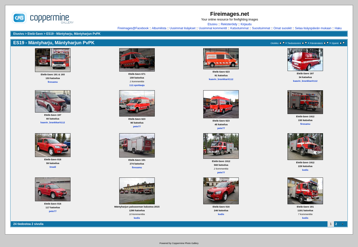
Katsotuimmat (239, 28)
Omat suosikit (283, 28)
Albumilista (159, 28)
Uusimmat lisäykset (183, 28)
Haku (338, 28)
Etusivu (212, 24)
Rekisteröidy (229, 24)
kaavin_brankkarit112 (221, 79)
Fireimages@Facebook (133, 28)
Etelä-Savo (35, 34)
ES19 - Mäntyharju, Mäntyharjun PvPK (73, 34)
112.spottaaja (136, 85)
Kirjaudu (246, 24)
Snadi (53, 167)
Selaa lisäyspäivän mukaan (313, 28)
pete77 (136, 126)
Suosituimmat (261, 28)
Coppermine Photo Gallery (185, 243)
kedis (305, 169)
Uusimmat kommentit (213, 28)
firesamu (53, 81)
